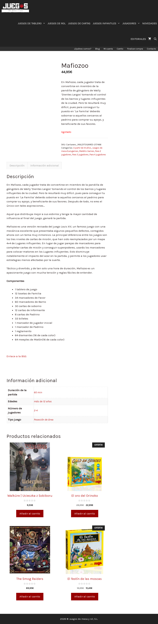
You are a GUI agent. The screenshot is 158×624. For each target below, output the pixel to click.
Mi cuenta (108, 49)
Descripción (17, 165)
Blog (97, 49)
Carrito (120, 49)
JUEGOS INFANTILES (107, 23)
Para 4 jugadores (98, 154)
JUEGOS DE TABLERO (32, 23)
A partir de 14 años (82, 148)
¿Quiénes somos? (82, 49)
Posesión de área (43, 419)
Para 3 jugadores (80, 154)
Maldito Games (86, 151)
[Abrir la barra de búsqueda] (155, 39)
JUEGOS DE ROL (56, 23)
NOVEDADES (149, 23)
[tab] (17, 165)
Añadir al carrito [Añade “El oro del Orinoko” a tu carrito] (84, 513)
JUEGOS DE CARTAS (79, 23)
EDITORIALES (138, 39)
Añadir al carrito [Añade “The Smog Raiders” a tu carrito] (29, 596)
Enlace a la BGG (16, 356)
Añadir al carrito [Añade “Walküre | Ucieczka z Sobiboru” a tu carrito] (29, 513)
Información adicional (44, 165)
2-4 (36, 410)
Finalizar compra (135, 49)
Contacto (151, 49)
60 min (38, 392)
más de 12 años (43, 401)
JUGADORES (131, 23)
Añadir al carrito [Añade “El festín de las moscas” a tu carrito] (84, 596)
